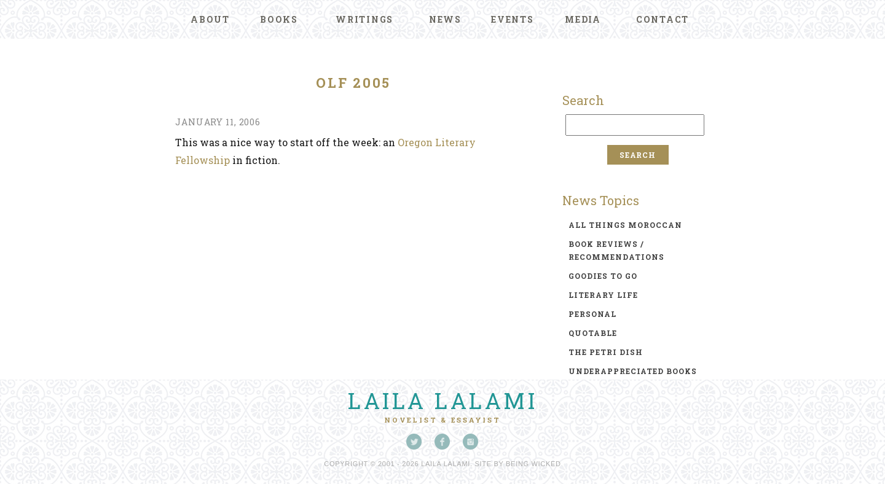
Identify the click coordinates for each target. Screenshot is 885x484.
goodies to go (602, 276)
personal (592, 314)
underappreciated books (632, 371)
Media (583, 19)
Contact (662, 19)
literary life (603, 295)
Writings (364, 19)
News (445, 19)
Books (279, 19)
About (210, 19)
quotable (592, 333)
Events (512, 19)
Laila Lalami (442, 400)
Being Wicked (533, 463)
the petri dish (605, 352)
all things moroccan (625, 225)
